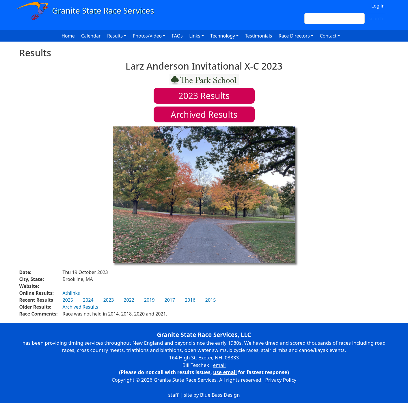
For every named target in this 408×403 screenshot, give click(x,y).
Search (375, 18)
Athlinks (71, 293)
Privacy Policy (280, 379)
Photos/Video (147, 36)
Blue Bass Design (220, 394)
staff (173, 394)
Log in (378, 6)
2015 (210, 300)
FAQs (177, 36)
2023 (108, 300)
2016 (190, 300)
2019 (149, 300)
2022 (129, 300)
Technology (222, 36)
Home (68, 36)
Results (204, 96)
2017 (170, 300)
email (219, 365)
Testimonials (258, 36)
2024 (88, 300)
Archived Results (204, 114)
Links (194, 36)
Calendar (91, 36)
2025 (68, 300)
